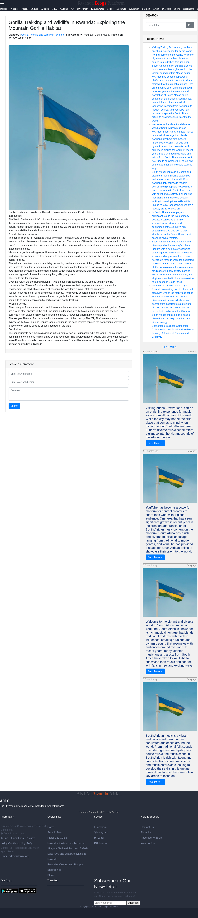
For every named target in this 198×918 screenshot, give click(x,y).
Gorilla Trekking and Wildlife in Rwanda (42, 34)
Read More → (155, 443)
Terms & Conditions (12, 838)
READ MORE (170, 347)
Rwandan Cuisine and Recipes (65, 864)
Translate (52, 880)
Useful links (54, 816)
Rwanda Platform (101, 3)
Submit (14, 406)
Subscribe (133, 903)
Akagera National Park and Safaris (67, 848)
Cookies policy (16, 843)
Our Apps (6, 880)
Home (50, 827)
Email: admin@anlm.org (15, 856)
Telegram (100, 843)
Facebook (100, 827)
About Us (146, 832)
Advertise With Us (151, 837)
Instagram (101, 832)
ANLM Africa (99, 793)
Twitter (99, 837)
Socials (98, 816)
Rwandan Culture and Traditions (66, 843)
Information (7, 816)
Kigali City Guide (57, 837)
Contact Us (147, 827)
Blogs (50, 875)
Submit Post (54, 832)
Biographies (54, 869)
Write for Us (148, 843)
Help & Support (150, 816)
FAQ (29, 843)
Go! (190, 25)
